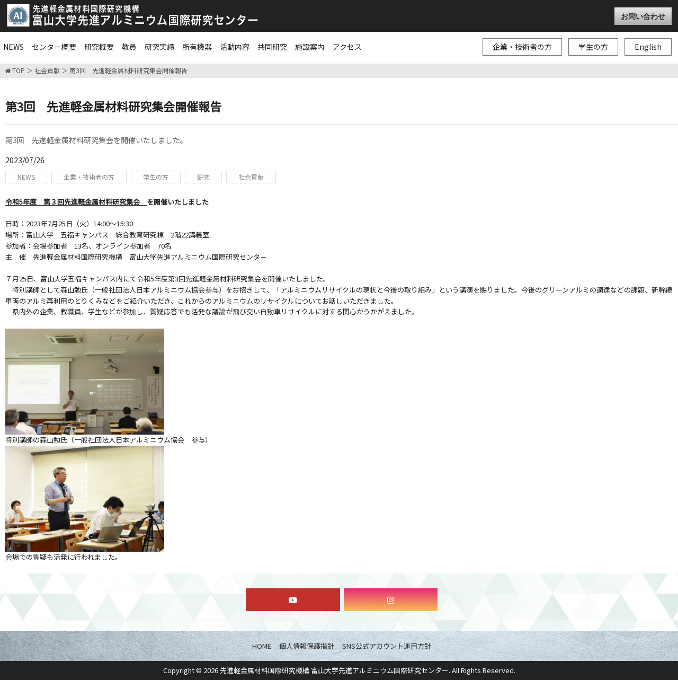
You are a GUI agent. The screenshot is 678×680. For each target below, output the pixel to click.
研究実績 (159, 46)
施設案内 (310, 46)
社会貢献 (47, 71)
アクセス (347, 46)
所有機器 (197, 46)
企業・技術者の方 (522, 46)
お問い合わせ (643, 16)
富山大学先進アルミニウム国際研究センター (132, 15)
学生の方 (593, 46)
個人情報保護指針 (306, 646)
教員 (129, 46)
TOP (15, 71)
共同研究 (272, 46)
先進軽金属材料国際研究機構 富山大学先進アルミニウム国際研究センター (334, 670)
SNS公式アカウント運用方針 (386, 646)
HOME (261, 646)
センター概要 (54, 46)
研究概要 (99, 46)
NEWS (13, 46)
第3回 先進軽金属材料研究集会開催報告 (128, 71)
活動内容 (234, 46)
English (648, 46)
